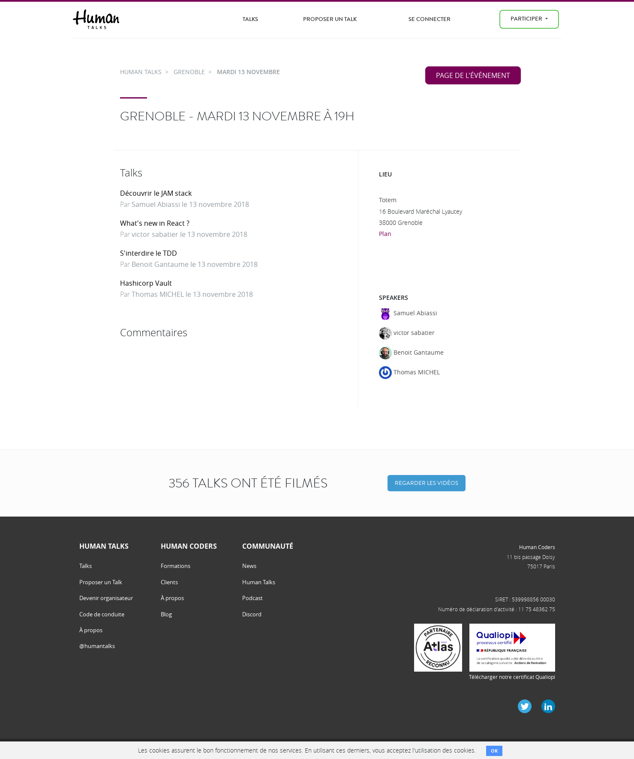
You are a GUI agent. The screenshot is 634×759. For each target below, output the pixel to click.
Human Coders (537, 547)
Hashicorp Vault (146, 283)
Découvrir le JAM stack (156, 193)
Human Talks (258, 582)
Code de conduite (101, 614)
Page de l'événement (473, 75)
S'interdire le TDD (148, 253)
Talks (250, 19)
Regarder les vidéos (426, 483)
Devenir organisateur (106, 598)
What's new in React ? (154, 223)
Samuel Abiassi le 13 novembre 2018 (190, 204)
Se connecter (430, 19)
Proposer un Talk (330, 19)
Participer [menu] (527, 19)
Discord (251, 614)
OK (494, 750)
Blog (166, 614)
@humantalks (97, 646)
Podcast (252, 598)
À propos (90, 630)
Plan (385, 234)
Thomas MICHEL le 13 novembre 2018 (192, 294)
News (249, 566)
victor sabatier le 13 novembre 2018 (189, 234)
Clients (169, 582)
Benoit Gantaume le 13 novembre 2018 (195, 264)
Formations (175, 566)
